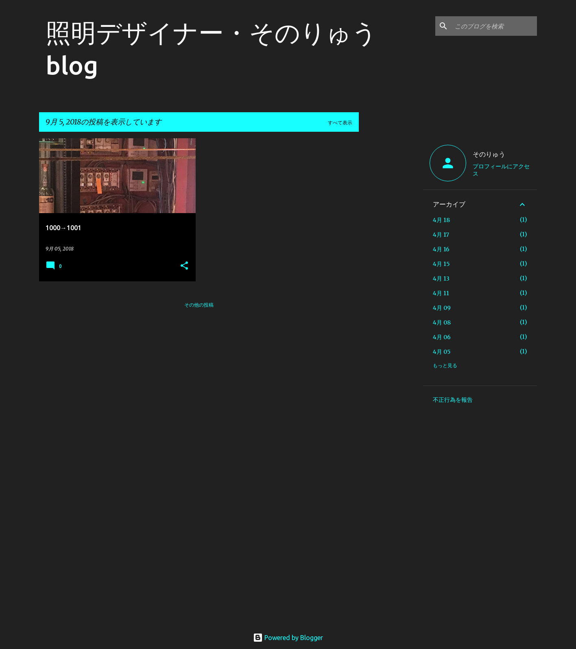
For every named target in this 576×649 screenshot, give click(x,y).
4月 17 (441, 234)
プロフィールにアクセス (501, 170)
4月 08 (442, 322)
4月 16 (441, 249)
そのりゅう (489, 154)
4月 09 (442, 307)
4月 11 (441, 293)
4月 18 (441, 220)
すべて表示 (340, 122)
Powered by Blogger (288, 637)
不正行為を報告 (453, 399)
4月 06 (442, 337)
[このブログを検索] (494, 26)
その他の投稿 (199, 304)
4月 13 (441, 278)
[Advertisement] (391, 260)
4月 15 (441, 264)
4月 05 (442, 351)
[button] (184, 266)
